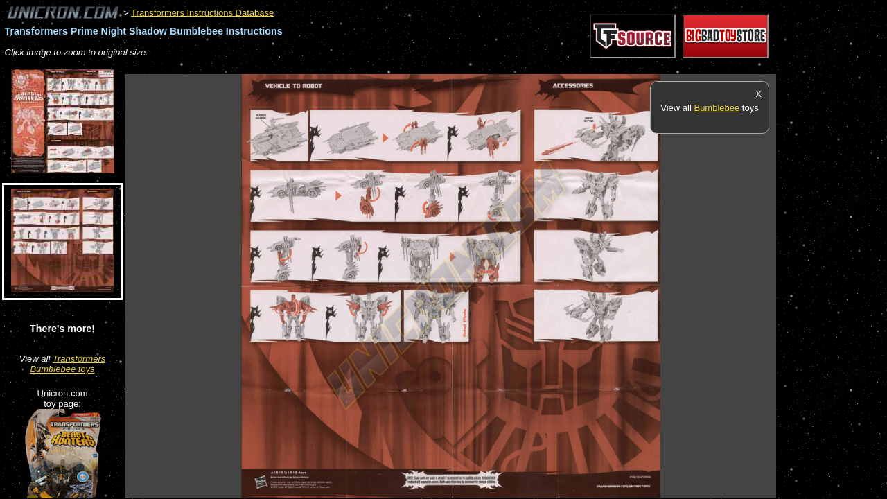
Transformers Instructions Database (202, 12)
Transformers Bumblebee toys (67, 363)
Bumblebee (716, 108)
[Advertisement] (377, 67)
